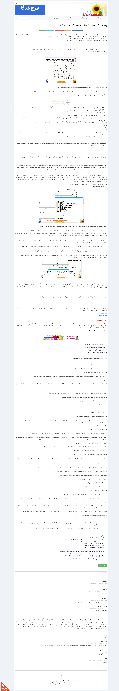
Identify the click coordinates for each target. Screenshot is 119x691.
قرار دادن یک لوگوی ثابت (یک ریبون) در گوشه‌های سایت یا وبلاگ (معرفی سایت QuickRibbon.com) (80, 551)
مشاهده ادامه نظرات (97, 666)
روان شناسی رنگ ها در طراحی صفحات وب (93, 545)
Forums (41, 680)
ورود (90, 3)
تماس (51, 18)
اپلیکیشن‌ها (87, 18)
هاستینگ (95, 18)
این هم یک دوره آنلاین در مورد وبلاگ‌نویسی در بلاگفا (92, 353)
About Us (75, 680)
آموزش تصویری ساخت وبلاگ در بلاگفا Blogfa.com (93, 347)
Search (65, 680)
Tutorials (51, 680)
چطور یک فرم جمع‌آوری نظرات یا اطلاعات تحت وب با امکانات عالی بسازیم (86, 559)
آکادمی (73, 18)
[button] (14, 3)
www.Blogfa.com (101, 43)
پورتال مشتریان (58, 18)
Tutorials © (104, 669)
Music (56, 680)
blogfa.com (101, 365)
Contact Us (81, 680)
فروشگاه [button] (80, 18)
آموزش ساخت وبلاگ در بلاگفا (96, 557)
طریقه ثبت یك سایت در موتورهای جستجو (93, 538)
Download (46, 680)
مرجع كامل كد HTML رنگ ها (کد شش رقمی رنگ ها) (91, 542)
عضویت (93, 3)
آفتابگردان (102, 18)
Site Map (69, 680)
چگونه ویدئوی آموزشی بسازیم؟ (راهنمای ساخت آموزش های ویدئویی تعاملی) (85, 553)
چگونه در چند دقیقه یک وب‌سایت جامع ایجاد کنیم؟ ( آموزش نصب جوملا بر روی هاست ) (83, 555)
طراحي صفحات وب (48, 30)
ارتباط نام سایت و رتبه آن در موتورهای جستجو (92, 543)
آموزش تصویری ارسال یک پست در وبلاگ (95, 350)
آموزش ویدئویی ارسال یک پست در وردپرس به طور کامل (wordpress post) (86, 540)
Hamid (64, 30)
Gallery (60, 680)
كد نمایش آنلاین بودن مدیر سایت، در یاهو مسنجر (91, 547)
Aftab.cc (68, 684)
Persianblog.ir (93, 365)
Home (36, 680)
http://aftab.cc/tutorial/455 (98, 187)
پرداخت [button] (67, 18)
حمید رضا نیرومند (101, 315)
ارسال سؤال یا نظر (101, 566)
